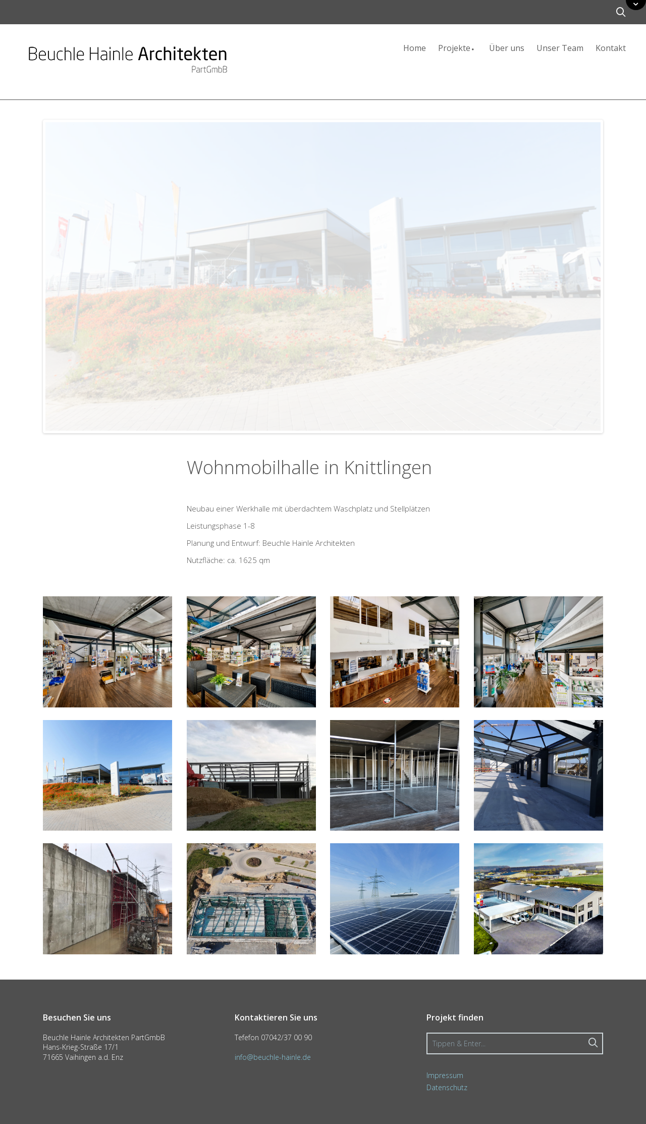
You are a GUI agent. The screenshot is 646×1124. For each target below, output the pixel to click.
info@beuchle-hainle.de (273, 1057)
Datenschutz (446, 1087)
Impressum (444, 1075)
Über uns (506, 48)
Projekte (457, 48)
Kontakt (611, 48)
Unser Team (559, 48)
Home (414, 48)
